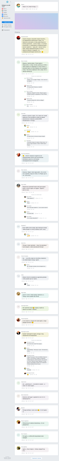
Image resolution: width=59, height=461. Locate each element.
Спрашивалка (6, 30)
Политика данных (7, 458)
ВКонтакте (5, 16)
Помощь (9, 457)
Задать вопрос (7, 22)
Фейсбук (4, 14)
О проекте (7, 456)
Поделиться (37, 9)
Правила (5, 457)
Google (4, 10)
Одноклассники (6, 18)
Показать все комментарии (36, 76)
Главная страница (6, 25)
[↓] (34, 9)
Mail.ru (4, 8)
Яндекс (4, 12)
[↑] (32, 9)
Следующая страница (36, 458)
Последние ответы (7, 27)
